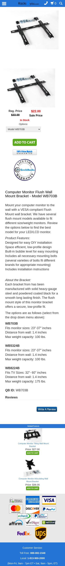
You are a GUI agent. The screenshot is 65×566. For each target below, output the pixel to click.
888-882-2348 (37, 553)
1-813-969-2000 (36, 558)
